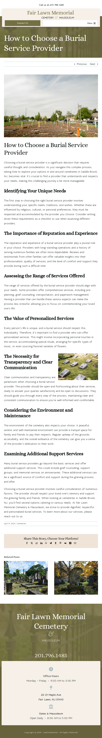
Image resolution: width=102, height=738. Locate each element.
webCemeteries (50, 732)
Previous (82, 64)
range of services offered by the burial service (36, 285)
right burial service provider (56, 200)
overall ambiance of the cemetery (49, 439)
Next (92, 64)
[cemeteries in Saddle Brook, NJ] (51, 105)
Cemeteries (21, 523)
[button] (6, 578)
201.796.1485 (51, 655)
